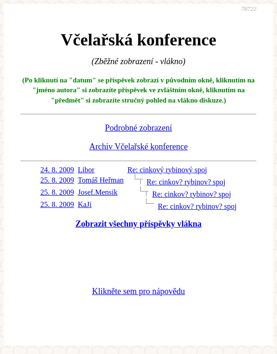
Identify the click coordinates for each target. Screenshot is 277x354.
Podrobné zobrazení (138, 128)
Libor (86, 170)
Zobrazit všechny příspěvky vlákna (138, 224)
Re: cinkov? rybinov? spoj (185, 182)
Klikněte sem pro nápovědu (138, 291)
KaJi (84, 204)
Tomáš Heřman (101, 180)
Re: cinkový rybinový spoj (167, 170)
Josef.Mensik (97, 192)
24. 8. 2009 (57, 170)
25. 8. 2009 (57, 180)
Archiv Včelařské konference (138, 146)
